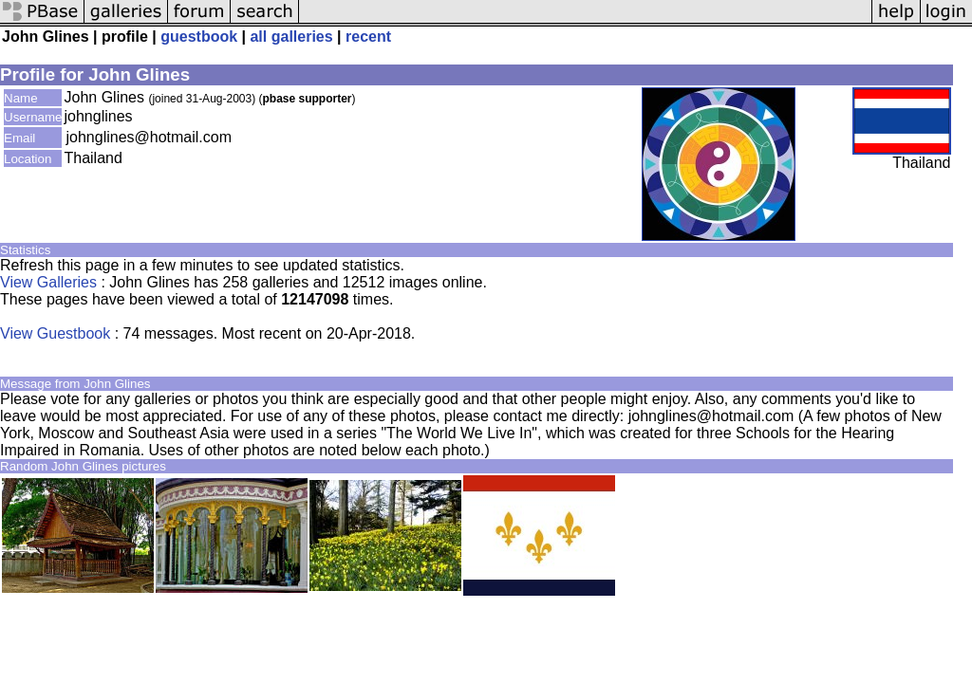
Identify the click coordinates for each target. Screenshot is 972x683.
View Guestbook (55, 333)
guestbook (198, 36)
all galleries (291, 36)
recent (368, 36)
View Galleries (48, 282)
